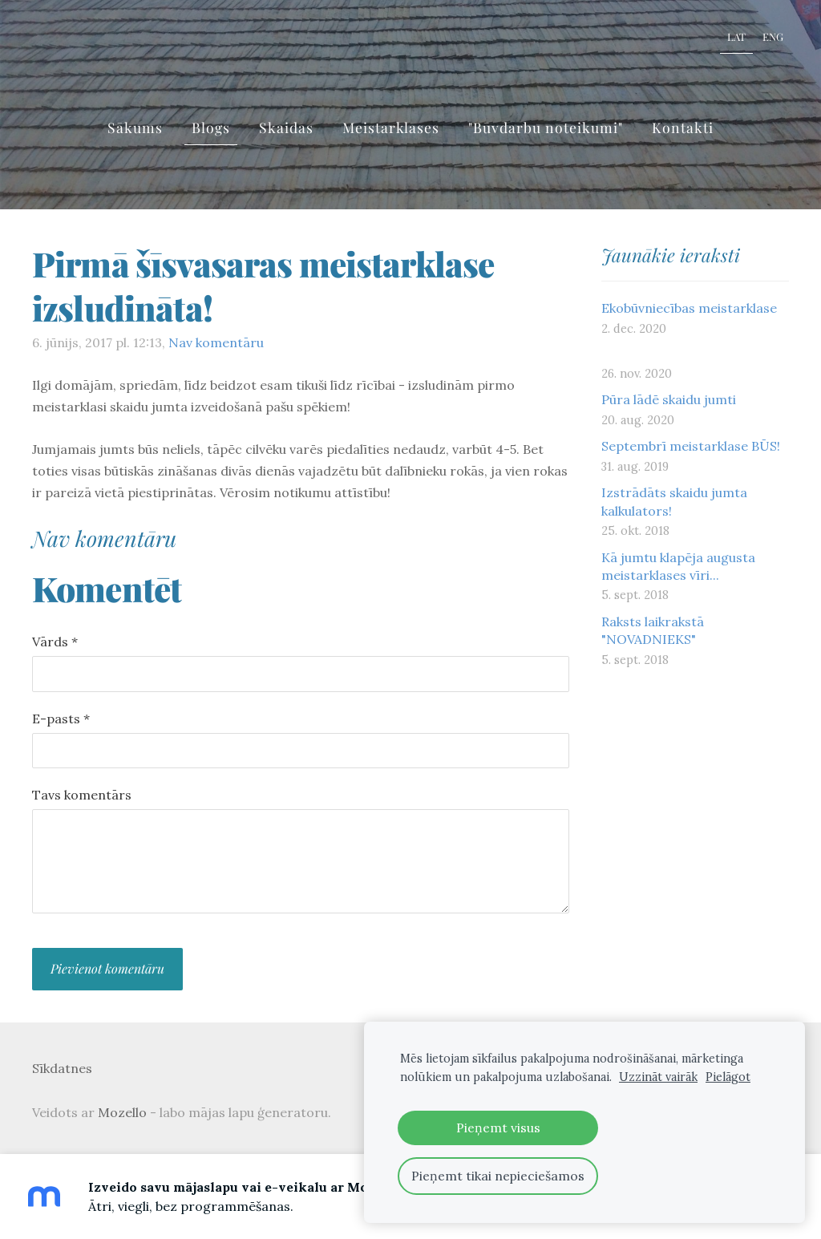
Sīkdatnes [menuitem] (62, 1068)
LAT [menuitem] (736, 36)
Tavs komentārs (81, 795)
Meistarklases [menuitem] (390, 127)
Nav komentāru (216, 342)
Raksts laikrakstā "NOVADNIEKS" (652, 630)
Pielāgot (728, 1077)
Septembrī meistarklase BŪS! (690, 446)
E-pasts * (61, 719)
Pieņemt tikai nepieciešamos (497, 1176)
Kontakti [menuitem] (683, 127)
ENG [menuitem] (772, 36)
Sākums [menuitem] (135, 127)
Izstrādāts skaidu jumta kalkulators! (674, 501)
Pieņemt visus (498, 1128)
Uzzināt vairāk (658, 1077)
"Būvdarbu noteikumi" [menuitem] (545, 127)
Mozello (122, 1112)
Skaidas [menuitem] (286, 127)
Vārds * (55, 642)
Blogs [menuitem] (211, 127)
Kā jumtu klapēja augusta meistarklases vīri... (678, 566)
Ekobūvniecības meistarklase (689, 308)
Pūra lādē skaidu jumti (668, 399)
